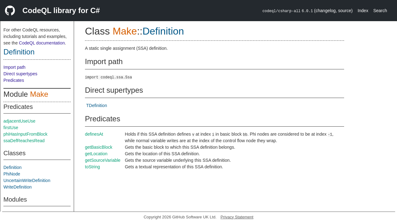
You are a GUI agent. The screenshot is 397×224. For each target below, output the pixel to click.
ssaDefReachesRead (23, 140)
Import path (14, 67)
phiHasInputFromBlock (25, 134)
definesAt (94, 134)
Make (39, 94)
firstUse (10, 127)
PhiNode (11, 173)
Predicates (13, 80)
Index (362, 10)
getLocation (96, 153)
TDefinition (96, 105)
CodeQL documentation (42, 42)
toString (92, 166)
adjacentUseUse (19, 121)
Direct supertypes (20, 73)
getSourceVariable (102, 160)
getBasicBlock (98, 147)
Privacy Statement (237, 217)
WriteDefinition (17, 186)
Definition (19, 52)
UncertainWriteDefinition (26, 180)
